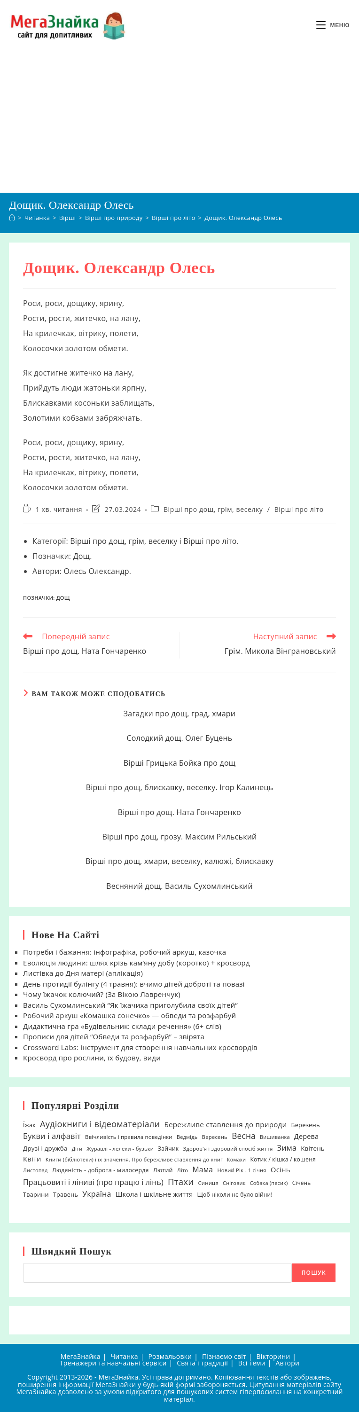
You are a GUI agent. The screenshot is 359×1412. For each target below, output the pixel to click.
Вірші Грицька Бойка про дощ (180, 763)
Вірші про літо (299, 509)
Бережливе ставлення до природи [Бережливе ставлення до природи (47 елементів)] (225, 1124)
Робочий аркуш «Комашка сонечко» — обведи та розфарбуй (129, 1015)
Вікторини (273, 1356)
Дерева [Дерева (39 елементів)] (306, 1136)
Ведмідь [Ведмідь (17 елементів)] (187, 1136)
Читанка (124, 1356)
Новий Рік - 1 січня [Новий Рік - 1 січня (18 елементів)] (241, 1170)
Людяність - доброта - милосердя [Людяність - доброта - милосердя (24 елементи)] (100, 1170)
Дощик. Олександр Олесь (243, 217)
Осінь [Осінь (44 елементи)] (280, 1169)
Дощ (81, 556)
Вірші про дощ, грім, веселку (213, 509)
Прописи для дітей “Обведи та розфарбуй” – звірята (113, 1036)
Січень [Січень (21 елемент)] (301, 1182)
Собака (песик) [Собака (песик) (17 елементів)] (269, 1182)
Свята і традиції (202, 1362)
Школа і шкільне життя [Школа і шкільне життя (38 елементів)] (154, 1194)
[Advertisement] (179, 122)
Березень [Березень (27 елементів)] (305, 1125)
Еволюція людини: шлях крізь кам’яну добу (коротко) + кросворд (136, 962)
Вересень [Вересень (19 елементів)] (214, 1136)
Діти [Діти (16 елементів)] (77, 1148)
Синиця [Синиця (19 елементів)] (208, 1182)
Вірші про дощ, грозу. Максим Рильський (179, 837)
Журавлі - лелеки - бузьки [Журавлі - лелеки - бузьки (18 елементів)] (120, 1148)
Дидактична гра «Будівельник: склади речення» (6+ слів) (122, 1026)
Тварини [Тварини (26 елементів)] (36, 1194)
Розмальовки (170, 1356)
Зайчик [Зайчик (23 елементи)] (168, 1149)
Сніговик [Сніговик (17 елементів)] (234, 1182)
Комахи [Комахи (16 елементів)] (236, 1159)
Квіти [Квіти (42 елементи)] (32, 1158)
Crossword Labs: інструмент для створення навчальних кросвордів (140, 1047)
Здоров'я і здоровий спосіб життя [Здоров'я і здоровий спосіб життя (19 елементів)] (228, 1148)
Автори (288, 1362)
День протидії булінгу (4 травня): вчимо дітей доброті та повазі (134, 983)
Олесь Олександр (96, 571)
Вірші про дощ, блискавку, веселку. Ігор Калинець (179, 787)
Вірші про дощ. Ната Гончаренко (179, 812)
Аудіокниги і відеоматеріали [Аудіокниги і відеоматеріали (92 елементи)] (100, 1124)
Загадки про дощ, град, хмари (179, 713)
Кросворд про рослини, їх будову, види (92, 1057)
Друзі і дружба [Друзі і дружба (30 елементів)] (45, 1148)
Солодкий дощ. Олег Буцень (179, 738)
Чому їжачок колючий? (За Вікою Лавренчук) (101, 994)
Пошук (314, 1273)
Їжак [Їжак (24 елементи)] (29, 1125)
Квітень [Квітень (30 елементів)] (313, 1148)
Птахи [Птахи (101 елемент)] (181, 1181)
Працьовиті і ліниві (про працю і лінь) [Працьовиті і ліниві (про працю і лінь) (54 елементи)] (93, 1182)
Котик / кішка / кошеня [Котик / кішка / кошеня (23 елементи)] (283, 1159)
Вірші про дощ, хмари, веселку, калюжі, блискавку (179, 861)
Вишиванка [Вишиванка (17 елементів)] (275, 1136)
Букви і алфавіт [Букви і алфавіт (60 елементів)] (52, 1135)
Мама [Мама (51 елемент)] (202, 1169)
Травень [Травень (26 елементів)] (65, 1194)
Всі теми (251, 1362)
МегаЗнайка (81, 1356)
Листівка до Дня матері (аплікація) (83, 973)
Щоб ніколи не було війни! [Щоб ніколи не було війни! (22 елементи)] (234, 1195)
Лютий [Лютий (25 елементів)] (163, 1170)
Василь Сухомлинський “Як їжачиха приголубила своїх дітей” (130, 1005)
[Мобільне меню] (333, 25)
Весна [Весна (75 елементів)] (244, 1135)
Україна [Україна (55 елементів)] (96, 1194)
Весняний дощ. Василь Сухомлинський (179, 886)
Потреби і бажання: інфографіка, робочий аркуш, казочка (124, 952)
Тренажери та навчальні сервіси (113, 1362)
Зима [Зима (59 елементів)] (287, 1148)
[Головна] (12, 217)
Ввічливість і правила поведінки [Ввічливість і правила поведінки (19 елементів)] (128, 1136)
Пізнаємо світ (224, 1356)
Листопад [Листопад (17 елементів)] (35, 1170)
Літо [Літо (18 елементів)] (182, 1170)
